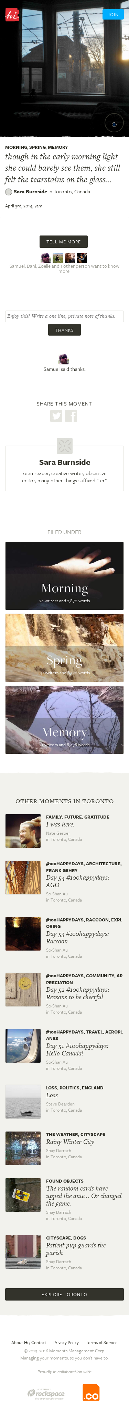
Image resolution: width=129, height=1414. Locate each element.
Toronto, (72, 191)
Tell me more (63, 241)
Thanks (64, 330)
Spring (37, 147)
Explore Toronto (64, 1294)
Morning (16, 147)
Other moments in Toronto (64, 801)
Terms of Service (102, 1342)
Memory (58, 147)
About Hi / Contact (28, 1342)
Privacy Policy (66, 1342)
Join (113, 14)
